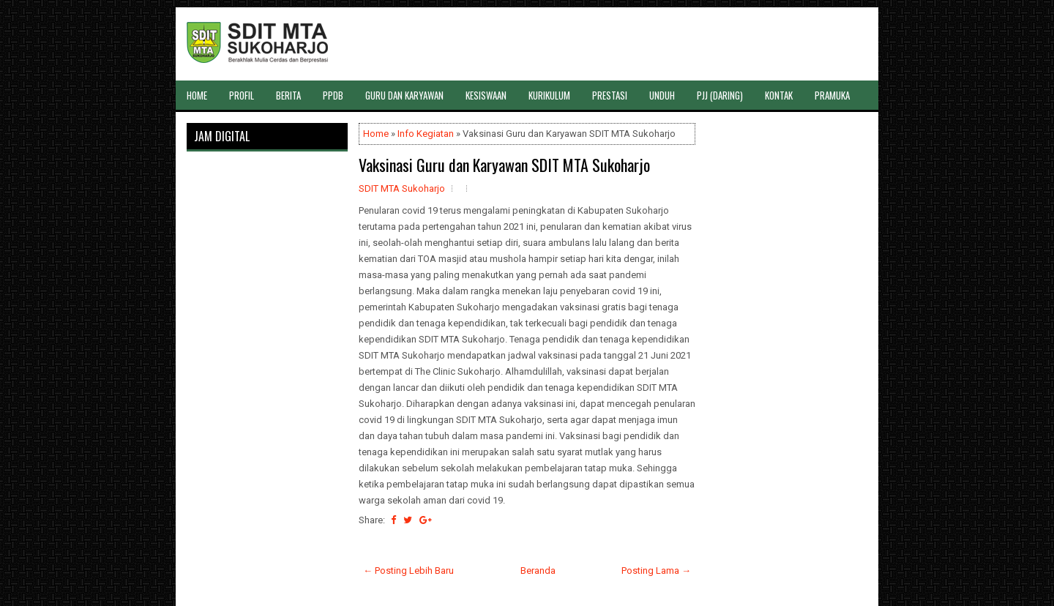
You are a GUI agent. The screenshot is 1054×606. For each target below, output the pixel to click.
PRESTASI (609, 95)
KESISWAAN (486, 95)
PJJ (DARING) (720, 95)
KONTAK (779, 95)
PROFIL (241, 95)
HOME (197, 95)
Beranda (538, 570)
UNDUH (662, 95)
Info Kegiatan (425, 133)
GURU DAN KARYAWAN (404, 95)
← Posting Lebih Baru (408, 570)
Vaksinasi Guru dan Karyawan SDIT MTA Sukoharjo (504, 164)
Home (376, 133)
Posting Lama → (656, 570)
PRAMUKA (832, 95)
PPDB (333, 95)
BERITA (288, 95)
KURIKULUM (549, 95)
